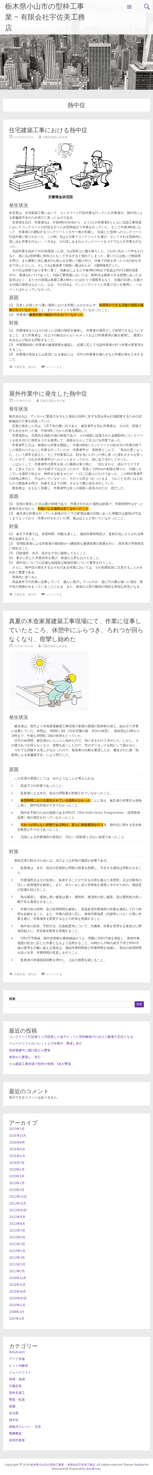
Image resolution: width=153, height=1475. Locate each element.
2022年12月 (18, 1196)
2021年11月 (17, 1285)
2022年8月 (17, 1224)
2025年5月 (17, 1129)
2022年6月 (17, 1237)
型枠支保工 (17, 1393)
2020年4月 (17, 1305)
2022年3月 (17, 1258)
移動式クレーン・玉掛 (25, 1427)
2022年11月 (17, 1203)
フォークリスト (20, 1372)
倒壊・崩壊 (17, 1379)
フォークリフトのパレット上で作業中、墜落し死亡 (45, 1043)
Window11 (17, 1352)
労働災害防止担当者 (54, 137)
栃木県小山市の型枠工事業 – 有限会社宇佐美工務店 (45, 17)
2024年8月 (17, 1142)
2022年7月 (17, 1230)
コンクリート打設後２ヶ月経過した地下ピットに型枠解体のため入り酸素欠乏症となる (71, 1037)
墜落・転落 (17, 1399)
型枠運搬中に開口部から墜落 (29, 1050)
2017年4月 (16, 1319)
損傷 (12, 1406)
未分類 (14, 1413)
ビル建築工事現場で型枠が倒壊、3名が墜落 (40, 1064)
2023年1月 (16, 1190)
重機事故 (15, 1433)
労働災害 (19, 367)
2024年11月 (17, 1135)
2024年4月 (17, 1156)
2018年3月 (16, 1312)
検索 (12, 999)
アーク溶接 (17, 1359)
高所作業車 (17, 1440)
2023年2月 (17, 1183)
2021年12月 (17, 1278)
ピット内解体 (18, 1366)
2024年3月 (17, 1163)
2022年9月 (17, 1217)
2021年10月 (17, 1291)
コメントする (53, 367)
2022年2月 (17, 1264)
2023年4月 (17, 1169)
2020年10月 (18, 1298)
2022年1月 (17, 1271)
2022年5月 (17, 1244)
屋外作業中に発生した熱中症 (48, 393)
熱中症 (32, 367)
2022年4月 (17, 1251)
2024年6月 (17, 1149)
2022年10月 (18, 1210)
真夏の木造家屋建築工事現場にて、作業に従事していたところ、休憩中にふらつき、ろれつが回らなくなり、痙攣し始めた (76, 630)
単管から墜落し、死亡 (25, 1057)
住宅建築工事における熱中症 (48, 130)
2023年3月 (16, 1176)
